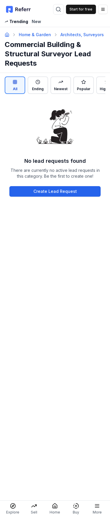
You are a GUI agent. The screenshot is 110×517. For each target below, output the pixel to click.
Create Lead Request (55, 191)
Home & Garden (35, 34)
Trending (16, 21)
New (36, 21)
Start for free (81, 9)
